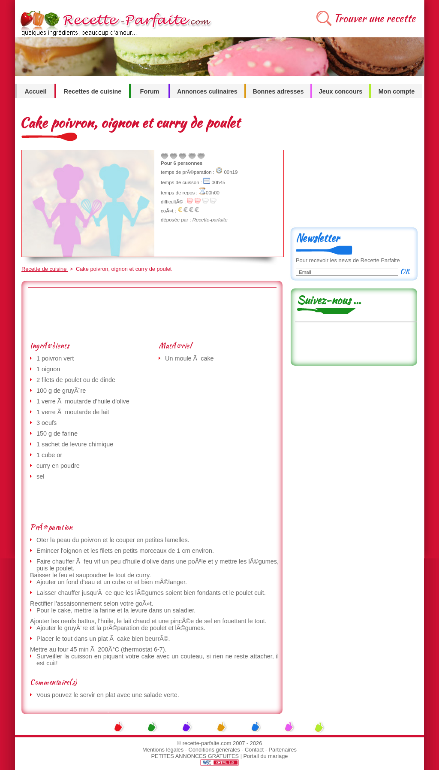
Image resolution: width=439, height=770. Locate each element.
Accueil (35, 91)
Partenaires (283, 749)
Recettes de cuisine (92, 91)
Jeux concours (341, 91)
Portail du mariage (266, 756)
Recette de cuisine (44, 269)
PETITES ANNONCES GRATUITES (195, 756)
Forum (149, 91)
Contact (254, 749)
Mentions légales (162, 749)
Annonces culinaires (207, 91)
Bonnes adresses (278, 91)
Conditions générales (214, 749)
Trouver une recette (374, 18)
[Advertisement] (151, 321)
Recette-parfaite (210, 219)
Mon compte (397, 91)
